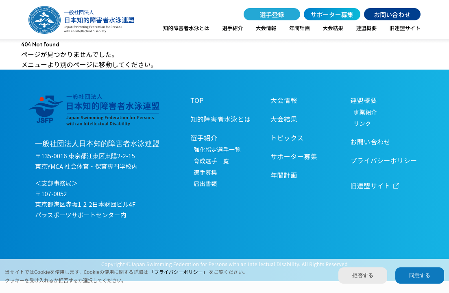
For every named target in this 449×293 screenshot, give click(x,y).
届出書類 (205, 183)
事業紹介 (365, 112)
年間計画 (299, 28)
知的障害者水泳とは (186, 28)
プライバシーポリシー (383, 160)
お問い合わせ (392, 14)
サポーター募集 (332, 14)
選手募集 (205, 172)
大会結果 (333, 28)
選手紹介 (232, 28)
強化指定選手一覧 (217, 149)
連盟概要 (366, 28)
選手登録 (271, 14)
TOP (197, 100)
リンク (362, 123)
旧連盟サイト (405, 28)
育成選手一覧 (211, 161)
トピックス (287, 137)
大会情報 (266, 28)
